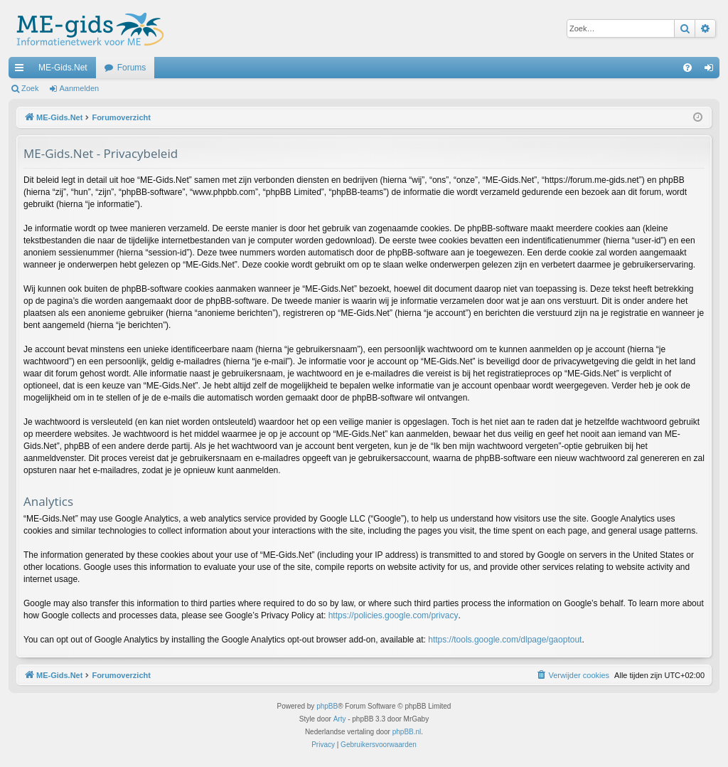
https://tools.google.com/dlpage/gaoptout (505, 640)
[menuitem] (687, 67)
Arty (339, 719)
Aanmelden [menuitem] (712, 70)
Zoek (29, 88)
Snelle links (22, 70)
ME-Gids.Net (62, 68)
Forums (131, 68)
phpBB (327, 706)
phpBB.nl (407, 732)
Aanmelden (80, 88)
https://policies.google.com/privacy (393, 615)
